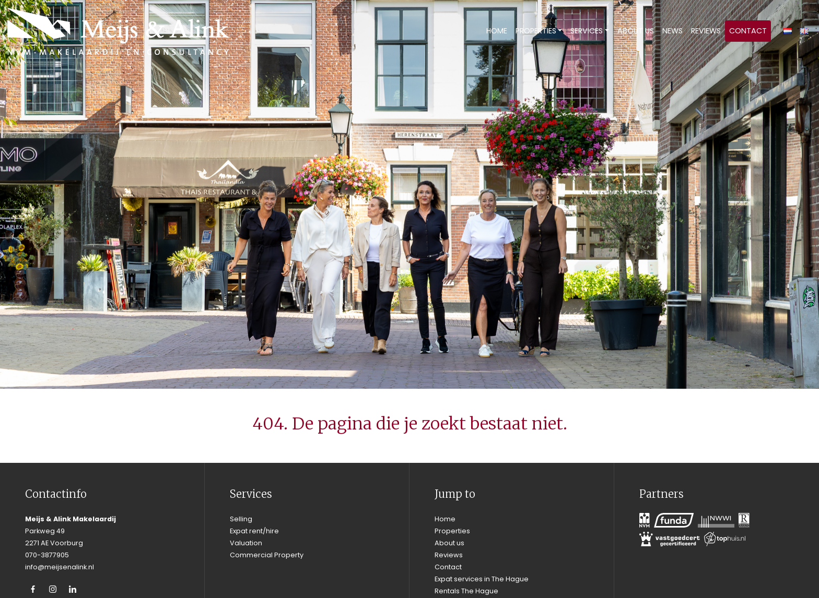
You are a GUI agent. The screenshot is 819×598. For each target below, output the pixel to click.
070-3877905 (47, 555)
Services (586, 31)
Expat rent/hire (254, 531)
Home (496, 31)
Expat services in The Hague (482, 579)
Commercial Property (266, 555)
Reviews (706, 31)
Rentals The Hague (466, 591)
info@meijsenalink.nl (59, 567)
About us (635, 31)
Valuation (246, 543)
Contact (748, 31)
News (672, 31)
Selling (241, 519)
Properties (536, 31)
